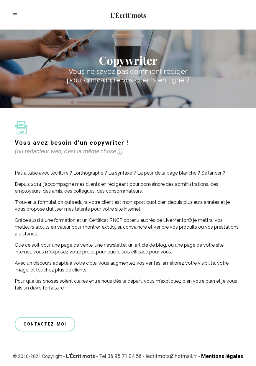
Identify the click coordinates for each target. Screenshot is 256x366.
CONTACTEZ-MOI (45, 324)
